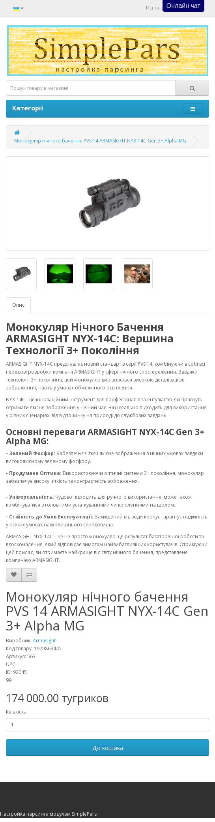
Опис (18, 305)
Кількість (16, 711)
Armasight (44, 640)
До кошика (107, 748)
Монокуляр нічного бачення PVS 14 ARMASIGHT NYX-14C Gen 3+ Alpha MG (100, 140)
